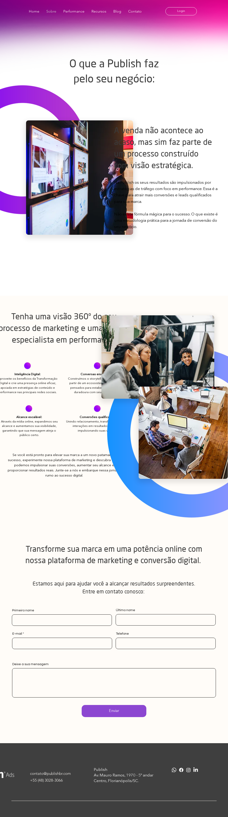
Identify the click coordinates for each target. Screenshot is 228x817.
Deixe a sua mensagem (30, 664)
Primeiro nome (23, 610)
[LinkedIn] (195, 770)
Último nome (125, 610)
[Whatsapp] (174, 770)
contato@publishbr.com (50, 773)
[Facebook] (181, 770)
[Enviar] (114, 711)
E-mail (17, 633)
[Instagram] (188, 770)
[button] (181, 11)
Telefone (122, 633)
